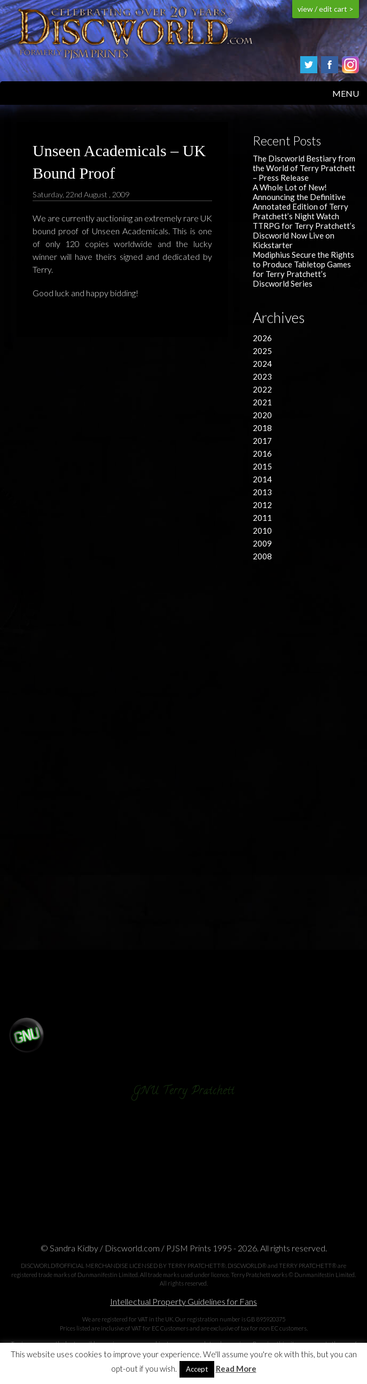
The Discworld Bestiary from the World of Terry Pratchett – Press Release (304, 167)
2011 (262, 517)
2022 (262, 389)
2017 (262, 440)
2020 (262, 415)
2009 (262, 543)
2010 (262, 530)
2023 (262, 376)
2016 (262, 453)
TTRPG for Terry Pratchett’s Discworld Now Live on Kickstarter (304, 235)
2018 (262, 428)
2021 (262, 402)
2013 (262, 492)
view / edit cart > (326, 8)
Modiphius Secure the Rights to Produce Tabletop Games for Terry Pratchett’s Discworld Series (303, 269)
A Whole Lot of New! (290, 187)
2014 (262, 479)
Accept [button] (197, 1369)
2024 (262, 363)
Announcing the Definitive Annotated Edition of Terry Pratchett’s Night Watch (300, 206)
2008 (262, 556)
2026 (262, 338)
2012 (262, 505)
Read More (236, 1369)
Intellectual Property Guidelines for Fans (183, 1301)
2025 (262, 351)
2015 (262, 466)
